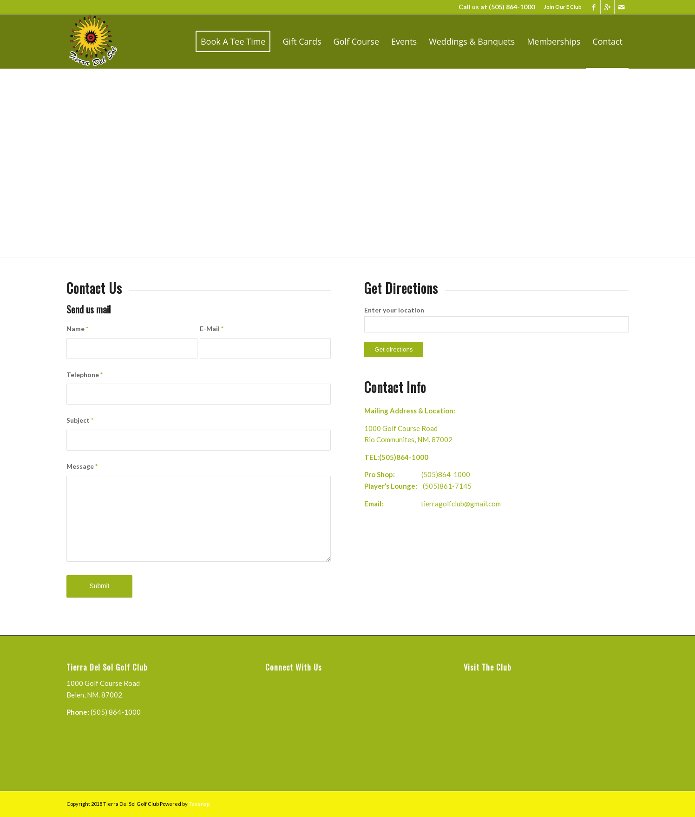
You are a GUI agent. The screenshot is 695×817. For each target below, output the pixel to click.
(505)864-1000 (403, 457)
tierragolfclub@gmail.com (461, 503)
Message (82, 466)
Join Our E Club (563, 7)
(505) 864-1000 (512, 7)
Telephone (84, 375)
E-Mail (211, 328)
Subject (79, 420)
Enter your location (394, 310)
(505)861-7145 (447, 486)
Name (77, 328)
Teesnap (199, 804)
